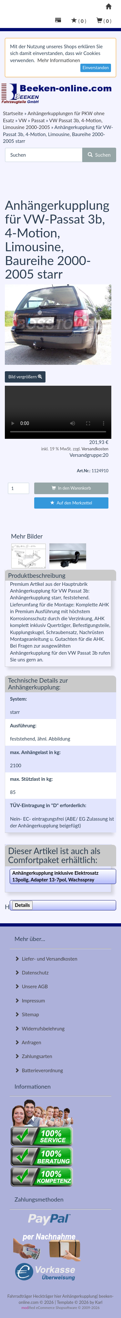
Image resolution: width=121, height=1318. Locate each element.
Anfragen (28, 1042)
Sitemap (27, 1014)
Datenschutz (31, 972)
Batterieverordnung (39, 1070)
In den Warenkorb (71, 488)
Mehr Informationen (58, 60)
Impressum (30, 1000)
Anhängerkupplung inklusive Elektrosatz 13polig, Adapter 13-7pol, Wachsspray (55, 876)
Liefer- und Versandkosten (46, 959)
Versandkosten (95, 448)
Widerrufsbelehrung (40, 1028)
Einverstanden (96, 67)
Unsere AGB (31, 986)
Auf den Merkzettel (71, 502)
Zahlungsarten (33, 1056)
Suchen (99, 155)
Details (22, 905)
